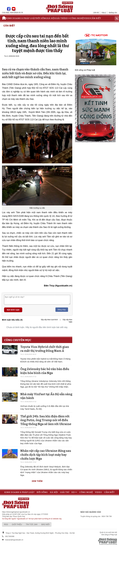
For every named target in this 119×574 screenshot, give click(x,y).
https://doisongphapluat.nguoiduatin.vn (16, 512)
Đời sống (41, 18)
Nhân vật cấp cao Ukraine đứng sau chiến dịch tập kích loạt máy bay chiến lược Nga (45, 454)
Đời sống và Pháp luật (85, 70)
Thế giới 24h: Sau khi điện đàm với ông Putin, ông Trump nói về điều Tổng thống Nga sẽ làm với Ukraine (45, 420)
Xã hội (51, 18)
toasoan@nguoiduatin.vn (14, 540)
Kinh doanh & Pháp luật (21, 18)
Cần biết (96, 18)
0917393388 (9, 536)
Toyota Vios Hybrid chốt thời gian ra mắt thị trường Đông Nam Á (44, 349)
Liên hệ (96, 12)
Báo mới (45, 524)
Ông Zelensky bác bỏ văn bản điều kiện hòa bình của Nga (44, 371)
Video (87, 18)
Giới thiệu (17, 524)
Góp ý (104, 12)
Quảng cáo (113, 12)
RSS (6, 524)
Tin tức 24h (31, 524)
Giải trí (59, 18)
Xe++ (67, 18)
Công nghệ (77, 18)
